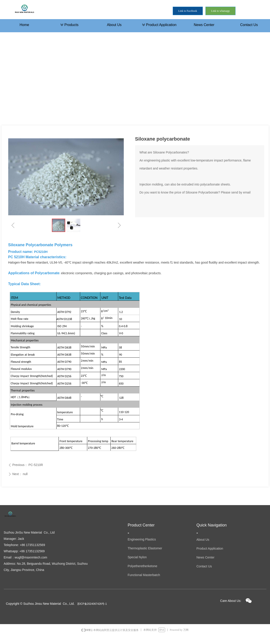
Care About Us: (230, 601)
